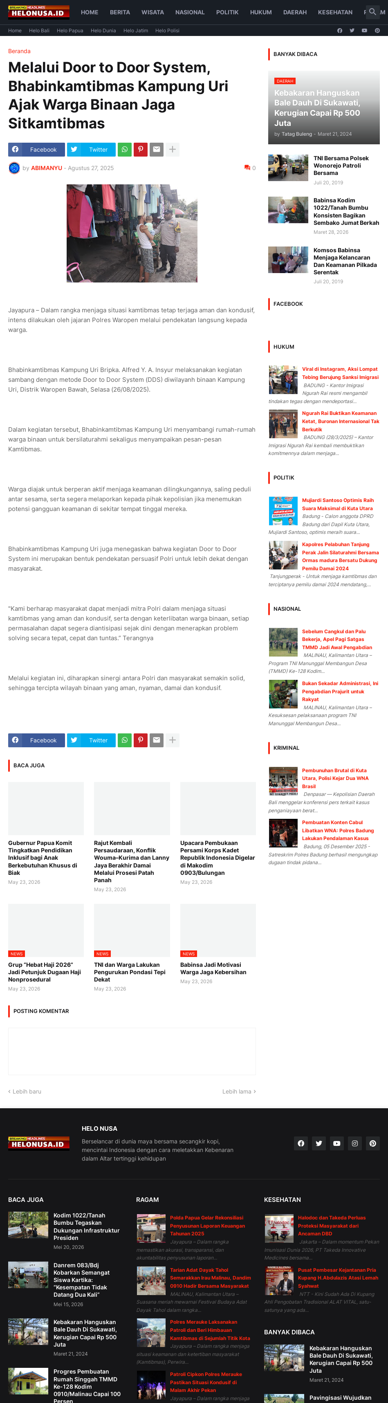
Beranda (19, 51)
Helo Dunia (103, 30)
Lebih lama (236, 1091)
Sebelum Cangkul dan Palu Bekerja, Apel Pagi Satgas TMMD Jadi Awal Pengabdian (337, 639)
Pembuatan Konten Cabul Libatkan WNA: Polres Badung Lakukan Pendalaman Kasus (338, 830)
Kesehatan (335, 12)
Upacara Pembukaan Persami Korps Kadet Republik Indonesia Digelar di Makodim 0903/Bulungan (217, 857)
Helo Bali (39, 30)
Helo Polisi (167, 30)
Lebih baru (27, 1091)
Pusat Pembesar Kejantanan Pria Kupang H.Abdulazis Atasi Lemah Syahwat (338, 1278)
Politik (227, 12)
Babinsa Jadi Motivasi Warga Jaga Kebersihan (213, 968)
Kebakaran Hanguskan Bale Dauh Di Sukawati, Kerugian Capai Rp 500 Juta (85, 1333)
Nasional (190, 12)
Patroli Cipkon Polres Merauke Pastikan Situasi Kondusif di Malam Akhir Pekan (206, 1382)
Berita (120, 12)
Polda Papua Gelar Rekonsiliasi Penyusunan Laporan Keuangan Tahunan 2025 (207, 1226)
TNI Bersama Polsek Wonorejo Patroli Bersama (341, 165)
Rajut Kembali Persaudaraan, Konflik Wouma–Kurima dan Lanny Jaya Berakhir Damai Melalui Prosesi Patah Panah (131, 861)
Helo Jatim (135, 30)
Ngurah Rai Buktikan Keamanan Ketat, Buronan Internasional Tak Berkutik (340, 421)
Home (90, 12)
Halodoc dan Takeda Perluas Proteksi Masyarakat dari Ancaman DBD (332, 1226)
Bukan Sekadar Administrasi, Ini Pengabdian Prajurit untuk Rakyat (340, 691)
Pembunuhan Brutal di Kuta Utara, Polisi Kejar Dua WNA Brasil (335, 778)
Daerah (295, 12)
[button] (373, 12)
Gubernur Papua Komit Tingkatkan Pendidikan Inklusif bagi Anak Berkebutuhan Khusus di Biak (42, 857)
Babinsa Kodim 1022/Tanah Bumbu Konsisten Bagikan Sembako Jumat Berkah (346, 211)
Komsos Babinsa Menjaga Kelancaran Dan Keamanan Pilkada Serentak (345, 261)
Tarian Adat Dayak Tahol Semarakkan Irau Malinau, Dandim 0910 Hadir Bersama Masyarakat (210, 1278)
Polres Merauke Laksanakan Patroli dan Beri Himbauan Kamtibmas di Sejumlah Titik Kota (210, 1330)
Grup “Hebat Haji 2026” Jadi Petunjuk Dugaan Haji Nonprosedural (44, 972)
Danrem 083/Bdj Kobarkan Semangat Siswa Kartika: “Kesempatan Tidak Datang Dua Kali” (82, 1280)
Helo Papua (70, 30)
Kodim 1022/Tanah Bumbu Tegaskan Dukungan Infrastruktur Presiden (87, 1226)
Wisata (152, 12)
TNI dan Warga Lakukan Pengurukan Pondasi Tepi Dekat (130, 972)
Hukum (261, 12)
